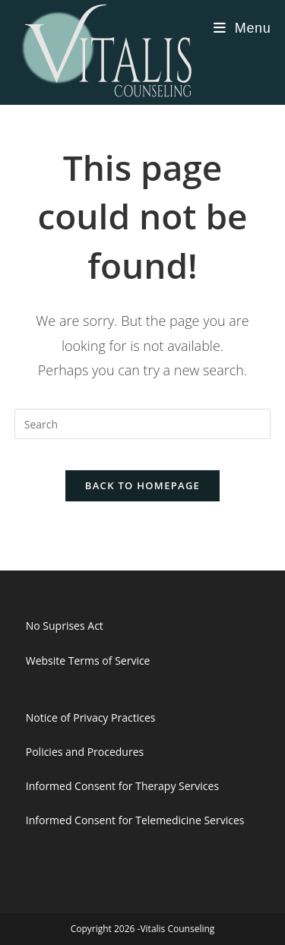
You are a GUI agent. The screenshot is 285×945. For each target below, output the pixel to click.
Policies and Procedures (85, 751)
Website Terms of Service (88, 660)
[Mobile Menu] (242, 28)
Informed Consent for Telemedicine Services (135, 820)
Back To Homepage (142, 485)
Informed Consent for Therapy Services (122, 786)
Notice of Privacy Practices (91, 717)
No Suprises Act (64, 625)
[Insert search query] (142, 424)
